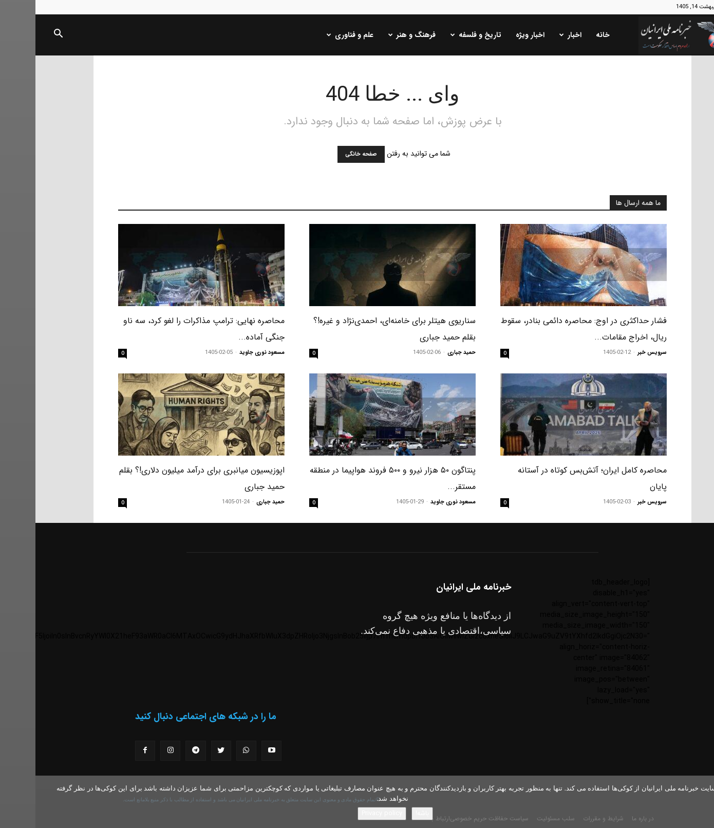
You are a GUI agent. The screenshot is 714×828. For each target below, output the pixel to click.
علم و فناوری (314, 35)
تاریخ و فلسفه (440, 35)
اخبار (535, 35)
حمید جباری (426, 352)
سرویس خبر (616, 352)
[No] (701, 802)
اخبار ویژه (494, 35)
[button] (22, 35)
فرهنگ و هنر (376, 35)
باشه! (386, 813)
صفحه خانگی (326, 154)
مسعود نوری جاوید (226, 352)
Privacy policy (346, 813)
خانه (567, 35)
